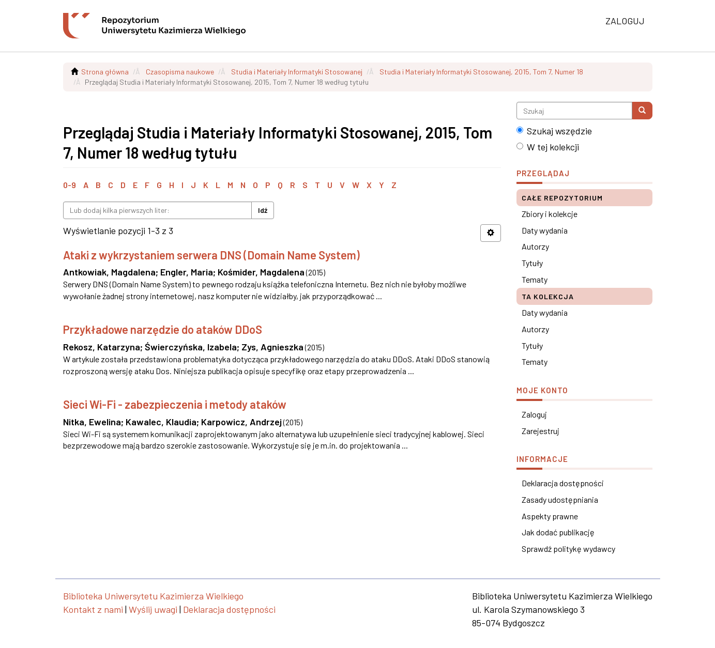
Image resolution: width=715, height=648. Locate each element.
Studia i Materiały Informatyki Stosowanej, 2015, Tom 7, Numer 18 (481, 71)
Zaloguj (534, 414)
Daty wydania (545, 230)
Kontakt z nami (93, 609)
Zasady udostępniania (560, 499)
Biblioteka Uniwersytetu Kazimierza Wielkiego (153, 595)
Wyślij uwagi (153, 609)
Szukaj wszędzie (554, 130)
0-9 (69, 185)
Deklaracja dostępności (563, 483)
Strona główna (105, 71)
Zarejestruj (540, 431)
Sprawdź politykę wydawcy (568, 548)
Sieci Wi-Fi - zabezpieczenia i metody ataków (174, 404)
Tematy (534, 279)
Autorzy (535, 246)
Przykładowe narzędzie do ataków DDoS (162, 329)
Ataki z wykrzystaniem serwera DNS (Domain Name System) (211, 254)
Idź (262, 210)
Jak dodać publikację (558, 532)
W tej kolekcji (547, 146)
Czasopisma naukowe (180, 71)
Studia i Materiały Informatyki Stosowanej (296, 71)
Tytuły (532, 263)
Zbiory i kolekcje (549, 214)
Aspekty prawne (550, 516)
